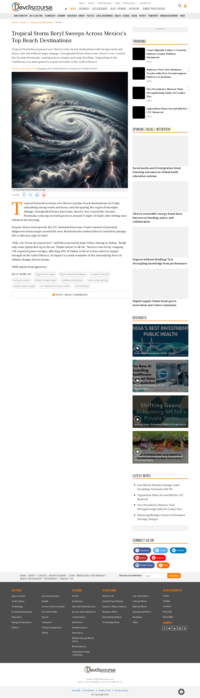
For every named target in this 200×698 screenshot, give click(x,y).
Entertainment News (112, 617)
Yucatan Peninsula (100, 275)
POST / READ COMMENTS (70, 295)
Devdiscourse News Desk (24, 69)
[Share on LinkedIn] (37, 195)
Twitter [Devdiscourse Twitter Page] (160, 551)
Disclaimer (89, 690)
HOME (23, 576)
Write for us (108, 596)
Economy (61, 15)
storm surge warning (98, 280)
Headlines (137, 617)
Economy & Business (22, 612)
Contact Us (145, 3)
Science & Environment (53, 607)
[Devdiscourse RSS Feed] (184, 629)
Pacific (75, 596)
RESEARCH (84, 9)
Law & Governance (104, 15)
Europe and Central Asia (84, 612)
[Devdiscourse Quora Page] (179, 629)
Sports (142, 15)
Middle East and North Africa (83, 640)
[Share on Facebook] (24, 195)
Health (118, 15)
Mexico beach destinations (72, 275)
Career (91, 3)
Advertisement (104, 3)
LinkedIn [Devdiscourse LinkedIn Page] (178, 551)
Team (117, 3)
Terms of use (104, 690)
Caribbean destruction (72, 280)
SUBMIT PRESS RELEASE (153, 9)
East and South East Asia (84, 607)
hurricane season (21, 280)
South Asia (77, 601)
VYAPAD (167, 607)
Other (135, 622)
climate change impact (45, 280)
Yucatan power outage (24, 286)
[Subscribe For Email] (155, 576)
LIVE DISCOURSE (99, 9)
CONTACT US (66, 579)
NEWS (73, 9)
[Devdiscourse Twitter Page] (169, 629)
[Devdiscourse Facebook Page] (164, 629)
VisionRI (76, 690)
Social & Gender (49, 612)
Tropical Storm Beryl (45, 275)
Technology (50, 15)
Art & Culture (36, 15)
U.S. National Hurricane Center (55, 286)
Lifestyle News (140, 601)
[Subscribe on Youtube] (44, 195)
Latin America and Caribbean (81, 654)
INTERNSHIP (50, 579)
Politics (90, 15)
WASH (182, 15)
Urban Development (169, 15)
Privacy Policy (121, 690)
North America (79, 646)
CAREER (42, 576)
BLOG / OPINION (118, 9)
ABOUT (32, 576)
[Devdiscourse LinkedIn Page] (174, 629)
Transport (153, 15)
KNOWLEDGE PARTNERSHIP (91, 576)
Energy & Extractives (21, 622)
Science (126, 15)
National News (140, 607)
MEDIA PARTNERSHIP (31, 579)
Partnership (130, 3)
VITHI (166, 596)
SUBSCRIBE (174, 576)
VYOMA (166, 601)
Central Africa (78, 617)
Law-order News (141, 596)
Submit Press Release (112, 601)
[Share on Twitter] (30, 195)
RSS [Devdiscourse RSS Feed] (163, 566)
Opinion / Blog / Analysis (114, 607)
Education (72, 15)
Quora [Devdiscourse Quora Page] (140, 558)
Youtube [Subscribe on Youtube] (158, 558)
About (82, 3)
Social (134, 15)
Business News (109, 612)
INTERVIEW (134, 9)
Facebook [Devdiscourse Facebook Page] (142, 551)
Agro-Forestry (21, 15)
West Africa (77, 633)
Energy (81, 15)
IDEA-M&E (168, 617)
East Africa (77, 622)
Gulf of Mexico (82, 286)
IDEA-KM (167, 612)
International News (142, 612)
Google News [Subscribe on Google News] (144, 566)
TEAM (71, 576)
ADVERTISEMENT (57, 576)
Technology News (111, 622)
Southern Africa (79, 628)
